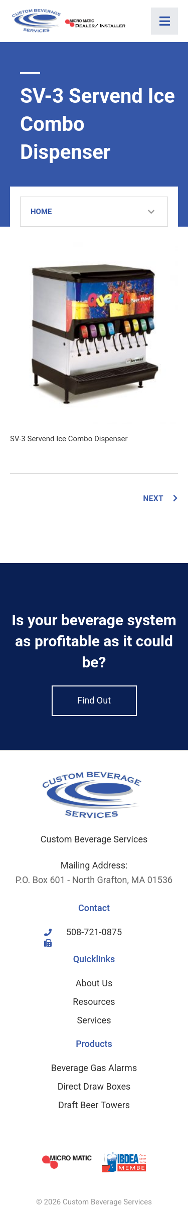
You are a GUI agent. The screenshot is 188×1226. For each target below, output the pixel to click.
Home (41, 211)
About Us (94, 983)
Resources (94, 1001)
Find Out (94, 700)
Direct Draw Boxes (94, 1086)
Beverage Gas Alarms (94, 1068)
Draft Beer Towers (94, 1105)
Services (94, 1020)
